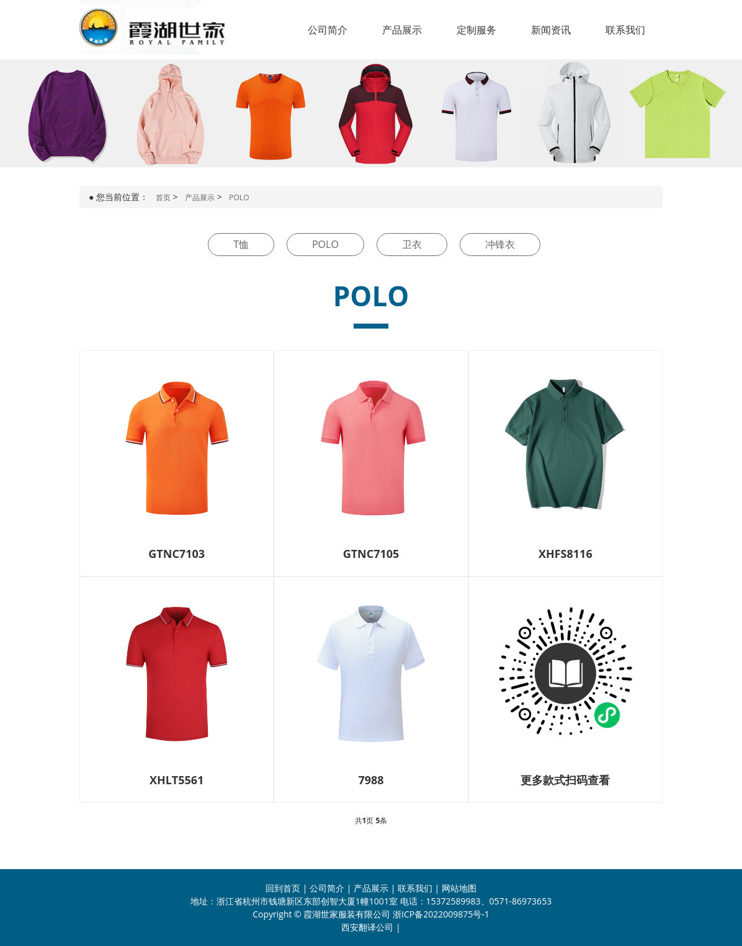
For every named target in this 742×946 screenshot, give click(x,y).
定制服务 (476, 30)
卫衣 (412, 244)
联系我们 (625, 30)
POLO (239, 197)
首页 (163, 197)
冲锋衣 (500, 244)
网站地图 (459, 888)
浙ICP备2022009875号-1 (441, 914)
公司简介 (327, 30)
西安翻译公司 (367, 927)
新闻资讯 (551, 30)
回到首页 (283, 888)
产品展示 (402, 30)
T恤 (241, 244)
